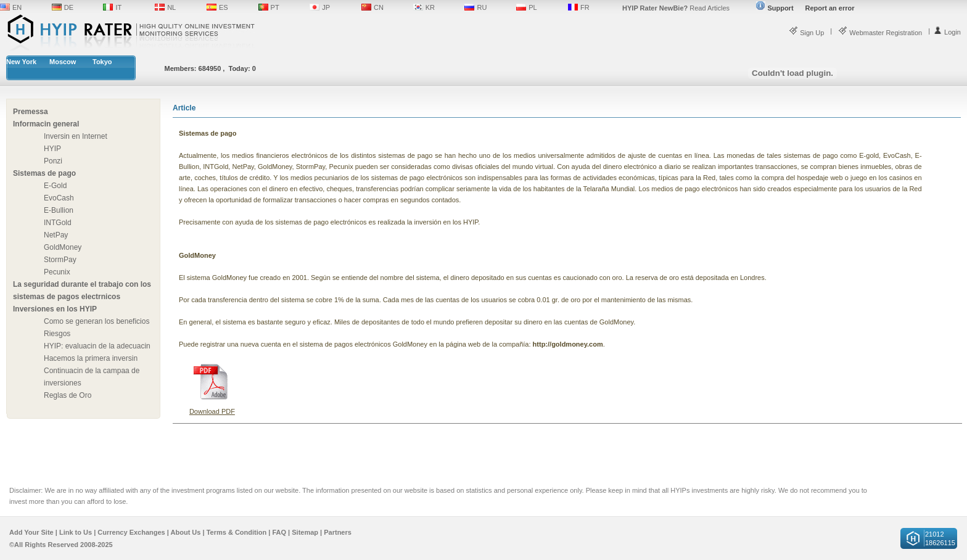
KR (430, 7)
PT (275, 7)
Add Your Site (31, 532)
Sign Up (806, 32)
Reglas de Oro (67, 395)
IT (118, 7)
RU (482, 7)
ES (223, 7)
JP (326, 7)
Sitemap (305, 532)
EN (17, 7)
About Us (186, 532)
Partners (338, 532)
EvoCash (59, 198)
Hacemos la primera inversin (91, 358)
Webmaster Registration (880, 32)
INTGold (58, 222)
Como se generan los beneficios (96, 321)
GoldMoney (62, 247)
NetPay (56, 235)
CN (379, 7)
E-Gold (55, 185)
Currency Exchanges (131, 532)
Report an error (829, 8)
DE (68, 7)
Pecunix (57, 272)
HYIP (52, 148)
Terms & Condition (237, 532)
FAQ (279, 532)
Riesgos (57, 333)
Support (774, 8)
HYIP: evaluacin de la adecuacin (97, 346)
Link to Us (75, 532)
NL (171, 7)
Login (947, 32)
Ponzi (53, 161)
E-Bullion (58, 210)
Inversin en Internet (75, 136)
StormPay (60, 259)
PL (533, 7)
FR (585, 7)
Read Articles (676, 8)
